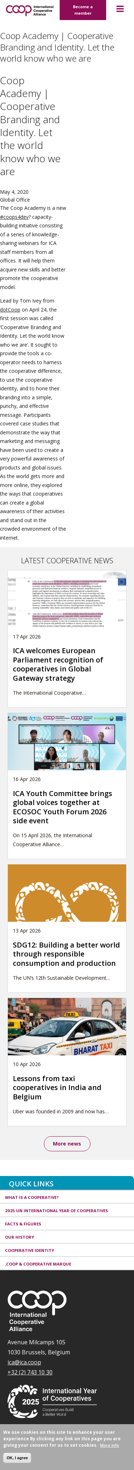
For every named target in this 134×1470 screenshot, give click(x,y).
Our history (19, 1237)
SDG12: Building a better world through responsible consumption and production (66, 954)
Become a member (83, 10)
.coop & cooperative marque (38, 1264)
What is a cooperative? (32, 1197)
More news (67, 1143)
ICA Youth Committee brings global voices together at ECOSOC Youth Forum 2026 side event (62, 807)
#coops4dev (14, 216)
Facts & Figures (23, 1223)
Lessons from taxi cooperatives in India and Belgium (57, 1088)
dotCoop (10, 309)
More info (109, 1445)
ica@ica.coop (24, 1362)
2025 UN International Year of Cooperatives (56, 1210)
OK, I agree (17, 1458)
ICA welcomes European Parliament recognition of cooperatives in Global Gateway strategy (58, 664)
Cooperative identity (29, 1250)
